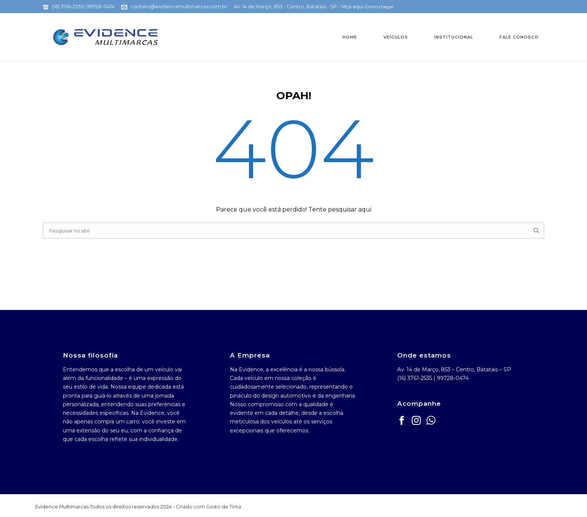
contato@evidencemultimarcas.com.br (179, 6)
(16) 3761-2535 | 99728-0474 (83, 6)
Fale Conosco (519, 37)
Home (350, 37)
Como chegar (379, 6)
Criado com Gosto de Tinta (208, 507)
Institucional (453, 37)
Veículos (395, 37)
